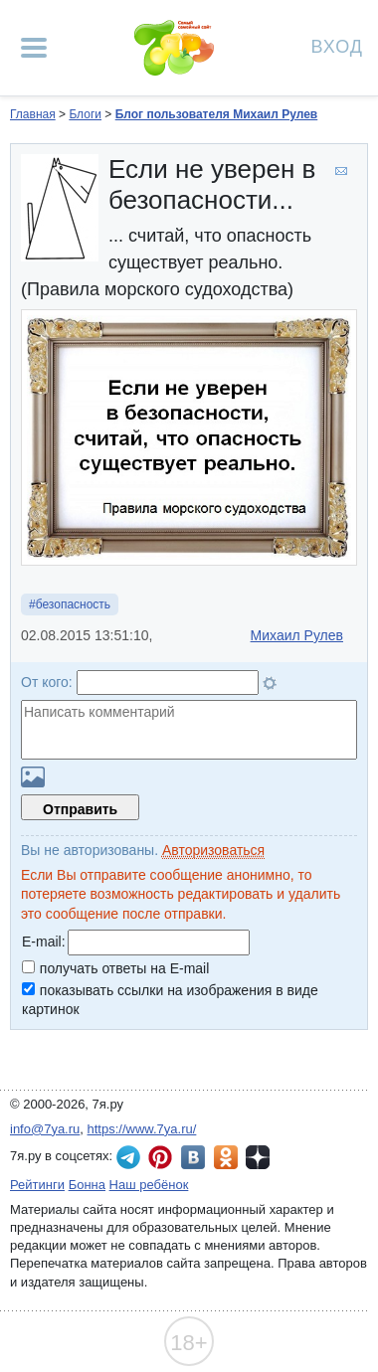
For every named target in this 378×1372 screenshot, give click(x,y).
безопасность (73, 604)
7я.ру (258, 1157)
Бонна (87, 1184)
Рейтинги (37, 1184)
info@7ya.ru (45, 1128)
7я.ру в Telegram (128, 1157)
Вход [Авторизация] (337, 45)
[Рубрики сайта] (34, 48)
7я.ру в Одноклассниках (226, 1157)
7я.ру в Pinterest (160, 1157)
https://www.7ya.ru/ (142, 1128)
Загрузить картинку (33, 777)
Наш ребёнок (149, 1184)
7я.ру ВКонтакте (193, 1157)
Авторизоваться (213, 850)
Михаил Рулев (297, 635)
